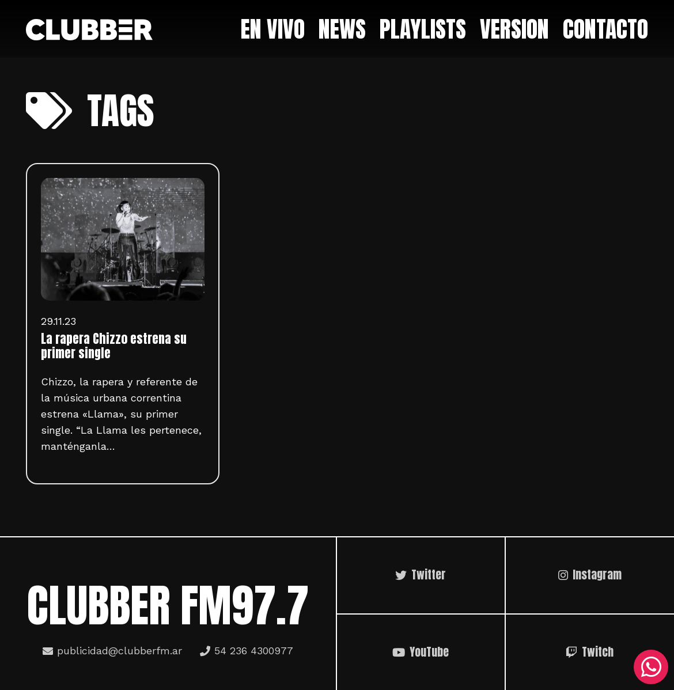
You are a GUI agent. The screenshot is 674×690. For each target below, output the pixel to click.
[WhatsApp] (651, 667)
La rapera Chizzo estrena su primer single (114, 346)
